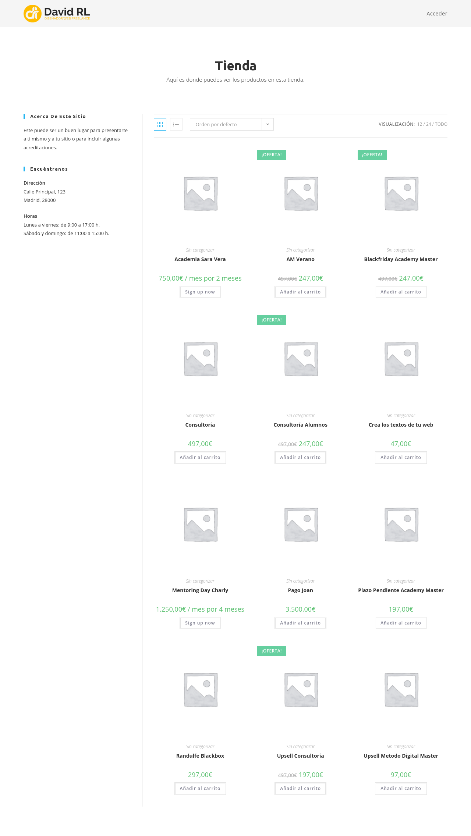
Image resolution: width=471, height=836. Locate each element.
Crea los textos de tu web (401, 424)
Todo (441, 124)
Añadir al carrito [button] (300, 292)
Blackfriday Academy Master (401, 259)
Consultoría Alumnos (300, 424)
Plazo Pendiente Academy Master (401, 590)
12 (419, 124)
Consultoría (200, 424)
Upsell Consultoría (300, 755)
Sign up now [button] (200, 292)
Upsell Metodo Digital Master (401, 755)
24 (428, 124)
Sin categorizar (200, 250)
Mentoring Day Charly (200, 590)
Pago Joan (300, 590)
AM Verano (300, 259)
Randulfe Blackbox (200, 755)
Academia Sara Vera (200, 259)
